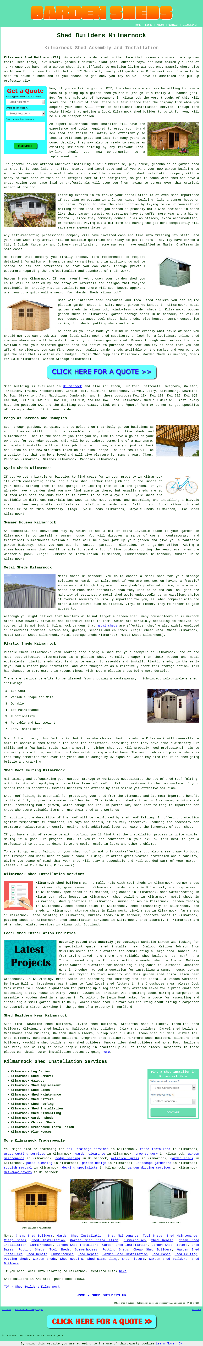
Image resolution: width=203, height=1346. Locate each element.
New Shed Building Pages (29, 1310)
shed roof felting (138, 817)
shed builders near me (162, 956)
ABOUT (160, 25)
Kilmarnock (72, 386)
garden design (94, 1163)
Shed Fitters (133, 1259)
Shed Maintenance (123, 1235)
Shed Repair (162, 1240)
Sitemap (6, 1310)
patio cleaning (39, 1163)
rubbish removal (18, 1167)
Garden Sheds (44, 1259)
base (110, 169)
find (18, 1024)
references (52, 266)
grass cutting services (24, 1153)
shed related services (34, 924)
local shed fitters (112, 983)
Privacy (196, 1310)
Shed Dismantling (102, 1259)
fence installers (155, 1149)
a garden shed (96, 57)
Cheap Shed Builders (34, 1235)
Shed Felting (186, 1254)
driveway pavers (18, 1172)
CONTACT (173, 25)
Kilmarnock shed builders (58, 883)
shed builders (155, 400)
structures (100, 213)
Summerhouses (135, 1240)
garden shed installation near (171, 974)
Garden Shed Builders (168, 1259)
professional (53, 235)
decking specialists (80, 1167)
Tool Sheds (152, 1235)
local (106, 111)
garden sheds (181, 1158)
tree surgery (146, 1153)
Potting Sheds (31, 1249)
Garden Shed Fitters (170, 1245)
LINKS (148, 25)
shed (94, 124)
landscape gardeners (153, 1163)
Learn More (165, 1343)
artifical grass (125, 1158)
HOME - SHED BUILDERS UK (101, 1295)
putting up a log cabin (98, 988)
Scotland (91, 924)
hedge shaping (67, 1158)
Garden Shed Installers (77, 1245)
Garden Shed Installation (80, 1235)
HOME (138, 25)
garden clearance (90, 1153)
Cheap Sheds (15, 1240)
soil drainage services (88, 1149)
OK (180, 1343)
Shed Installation (48, 1240)
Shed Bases (161, 1254)
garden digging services (149, 1167)
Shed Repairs (71, 1259)
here (106, 1052)
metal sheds (107, 625)
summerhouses (38, 540)
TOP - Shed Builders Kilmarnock (32, 1286)
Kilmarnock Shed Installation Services (55, 1061)
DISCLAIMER (190, 25)
